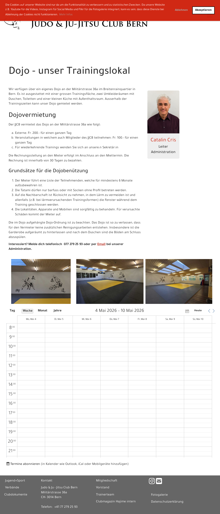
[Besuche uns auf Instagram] (152, 482)
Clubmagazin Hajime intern (116, 502)
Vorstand (102, 488)
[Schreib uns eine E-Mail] (159, 482)
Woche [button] (27, 311)
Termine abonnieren (25, 464)
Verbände (12, 488)
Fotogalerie (159, 495)
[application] (111, 383)
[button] (209, 311)
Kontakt (46, 481)
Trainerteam (105, 495)
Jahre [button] (57, 311)
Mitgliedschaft (106, 481)
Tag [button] (12, 311)
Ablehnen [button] (181, 10)
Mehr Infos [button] (66, 14)
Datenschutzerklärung (167, 502)
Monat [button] (42, 311)
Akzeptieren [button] (203, 10)
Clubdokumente (15, 495)
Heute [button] (198, 310)
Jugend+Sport (15, 481)
